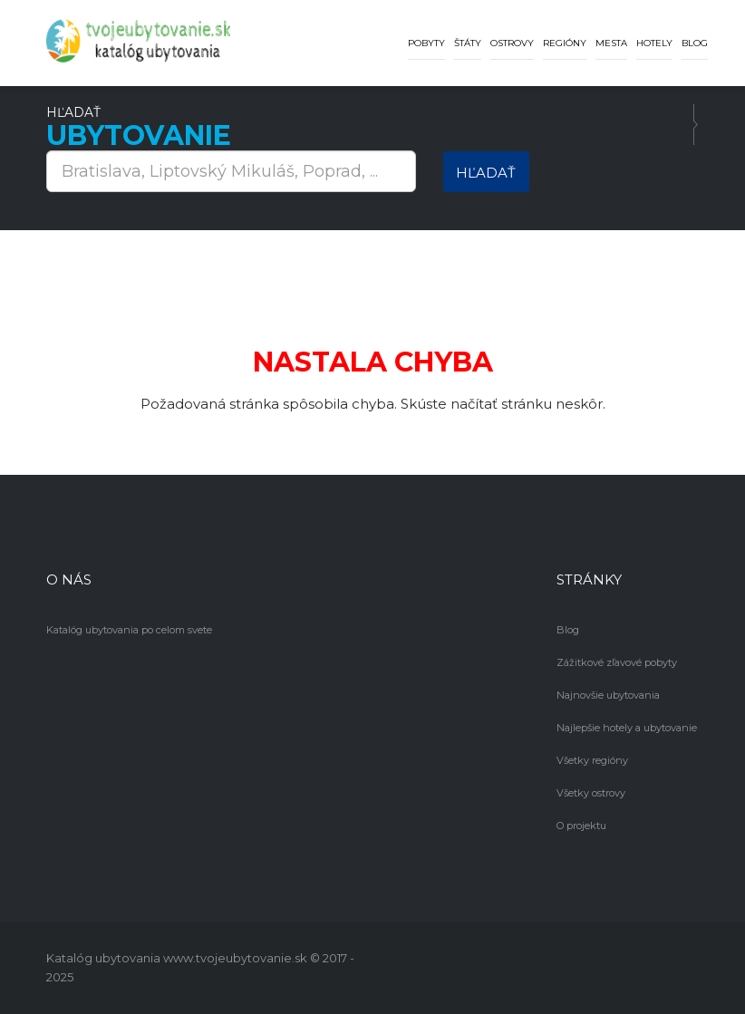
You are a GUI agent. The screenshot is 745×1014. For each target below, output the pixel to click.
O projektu (581, 825)
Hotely (654, 43)
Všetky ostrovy (590, 793)
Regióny (564, 43)
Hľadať (486, 172)
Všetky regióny (592, 760)
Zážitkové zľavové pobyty (616, 662)
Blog (695, 43)
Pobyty (426, 43)
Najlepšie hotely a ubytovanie (626, 727)
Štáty (467, 43)
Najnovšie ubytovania (608, 695)
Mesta (611, 43)
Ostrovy (512, 43)
